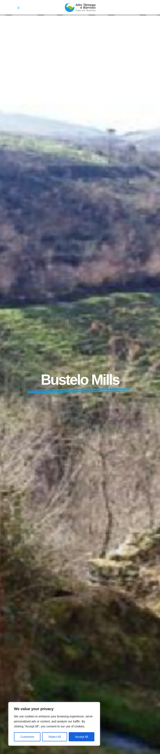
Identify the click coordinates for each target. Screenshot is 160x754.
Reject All (55, 736)
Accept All (81, 736)
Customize (27, 736)
